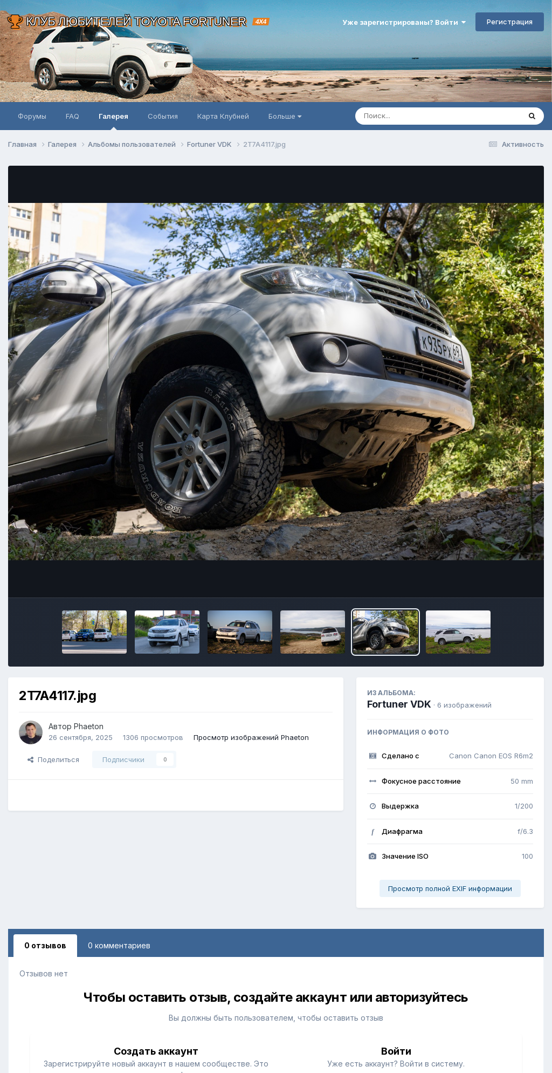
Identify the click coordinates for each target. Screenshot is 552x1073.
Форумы (32, 116)
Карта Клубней (223, 116)
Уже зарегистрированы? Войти (404, 22)
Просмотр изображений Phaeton (251, 737)
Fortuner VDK (399, 704)
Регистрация (510, 21)
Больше (284, 116)
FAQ (72, 116)
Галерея (113, 121)
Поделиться (53, 759)
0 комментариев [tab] (119, 945)
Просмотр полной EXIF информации (450, 888)
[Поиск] (417, 116)
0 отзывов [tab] (45, 945)
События (163, 116)
